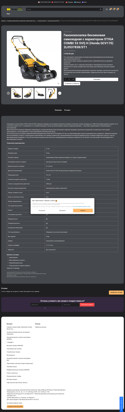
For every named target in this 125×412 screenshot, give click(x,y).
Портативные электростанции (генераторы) (20, 363)
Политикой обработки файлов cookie (81, 206)
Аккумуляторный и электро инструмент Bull (19, 359)
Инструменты (11, 355)
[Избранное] (114, 9)
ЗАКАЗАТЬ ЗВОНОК (123, 405)
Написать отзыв (116, 292)
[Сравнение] (110, 9)
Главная (3, 20)
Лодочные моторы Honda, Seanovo (17, 382)
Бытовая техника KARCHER (15, 345)
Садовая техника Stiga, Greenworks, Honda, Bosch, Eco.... (21, 20)
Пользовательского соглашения (71, 308)
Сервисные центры (41, 327)
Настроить (62, 210)
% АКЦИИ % (10, 342)
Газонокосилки (42, 20)
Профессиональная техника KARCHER (18, 370)
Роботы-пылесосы (12, 373)
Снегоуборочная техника (14, 349)
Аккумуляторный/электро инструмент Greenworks (18, 333)
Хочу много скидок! (87, 304)
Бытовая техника (12, 379)
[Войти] (107, 9)
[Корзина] (117, 9)
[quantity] (69, 79)
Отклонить (42, 210)
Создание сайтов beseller (15, 406)
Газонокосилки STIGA (53, 20)
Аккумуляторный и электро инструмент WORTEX (19, 338)
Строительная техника (14, 352)
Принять (83, 210)
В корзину (97, 79)
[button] (59, 93)
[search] (101, 9)
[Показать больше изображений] (58, 83)
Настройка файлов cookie (14, 403)
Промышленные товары (14, 376)
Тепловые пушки (12, 366)
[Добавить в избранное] (72, 83)
